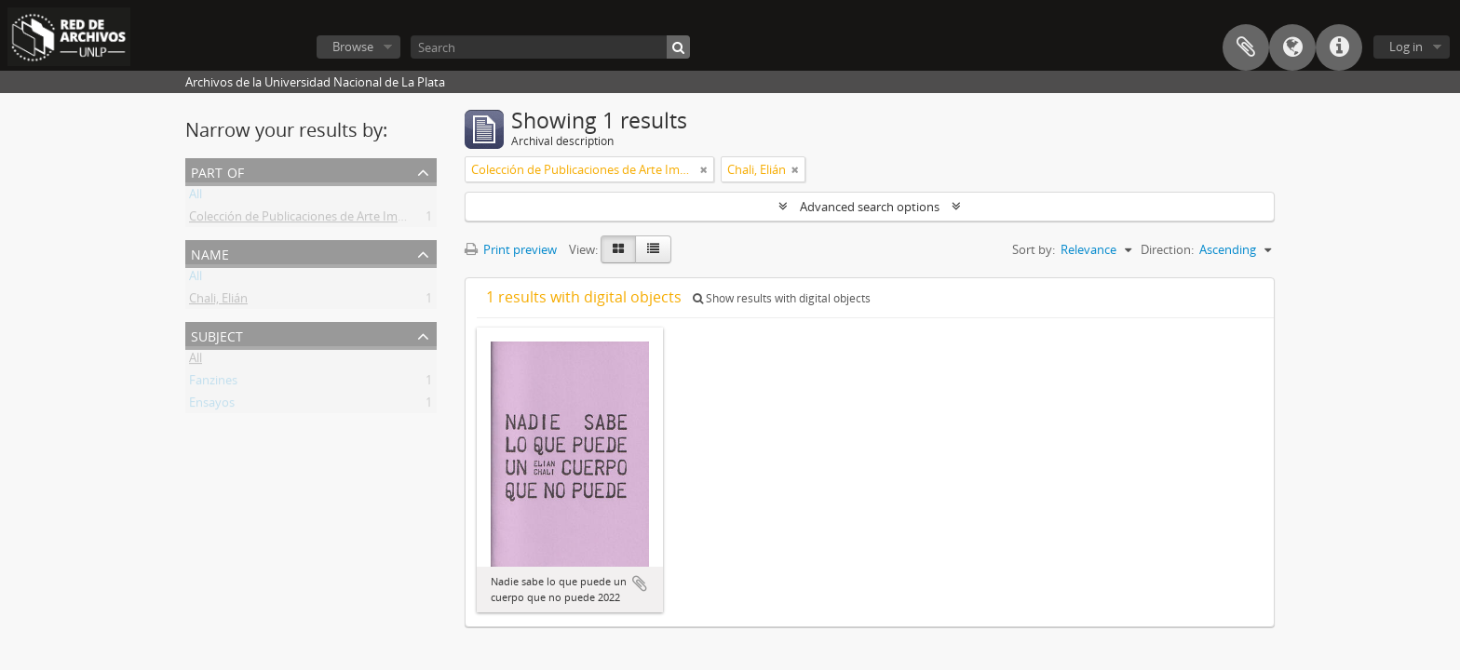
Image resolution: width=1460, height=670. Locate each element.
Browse (352, 46)
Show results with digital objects (782, 298)
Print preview (511, 249)
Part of (217, 170)
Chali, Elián (218, 301)
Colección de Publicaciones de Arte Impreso (309, 219)
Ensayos (212, 405)
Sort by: (1033, 249)
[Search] (550, 47)
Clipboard (1246, 47)
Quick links (1339, 47)
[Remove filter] (704, 169)
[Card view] (618, 249)
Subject (217, 334)
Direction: (1167, 249)
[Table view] (653, 249)
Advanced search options (869, 206)
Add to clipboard (639, 583)
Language (1292, 47)
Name (210, 252)
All (195, 197)
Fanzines (213, 383)
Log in (1406, 46)
